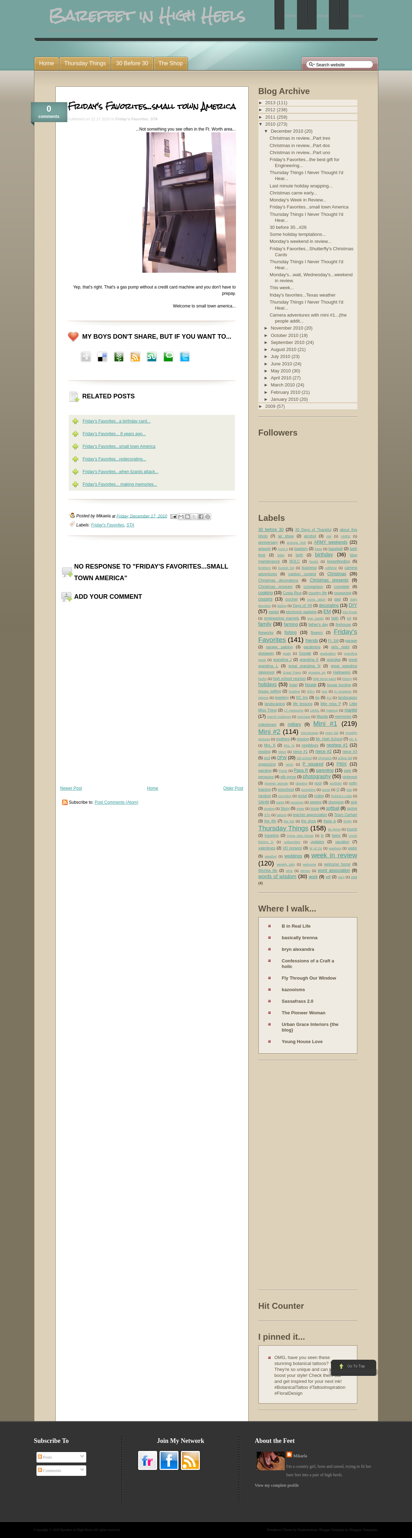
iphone (263, 698)
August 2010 (284, 349)
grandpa (334, 659)
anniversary (268, 542)
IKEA (311, 691)
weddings (293, 856)
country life (318, 593)
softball (332, 808)
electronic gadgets (301, 612)
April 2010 (281, 377)
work (313, 876)
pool (318, 783)
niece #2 (323, 751)
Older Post (233, 788)
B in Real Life (296, 926)
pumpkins (308, 789)
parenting (324, 770)
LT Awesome (293, 710)
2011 (271, 117)
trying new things (300, 835)
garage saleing (279, 647)
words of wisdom (277, 876)
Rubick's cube (341, 796)
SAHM (263, 802)
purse (326, 789)
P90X (342, 764)
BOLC (295, 561)
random (264, 796)
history (347, 679)
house (311, 684)
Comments (49, 1470)
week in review (334, 855)
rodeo (319, 796)
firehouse (343, 624)
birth (299, 555)
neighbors (310, 745)
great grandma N (304, 666)
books (313, 561)
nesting (264, 751)
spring (352, 808)
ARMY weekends (330, 542)
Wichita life (268, 870)
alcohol (310, 536)
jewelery (282, 697)
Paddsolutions (307, 1530)
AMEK (345, 536)
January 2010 (285, 399)
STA (154, 119)
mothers (283, 739)
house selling (269, 691)
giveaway (266, 653)
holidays (267, 684)
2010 (271, 124)
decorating (329, 605)
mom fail (331, 733)
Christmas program (275, 586)
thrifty (348, 821)
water (352, 848)
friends (311, 640)
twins (336, 835)
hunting (294, 691)
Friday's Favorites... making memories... (120, 484)
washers (335, 848)
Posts (45, 1457)
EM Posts (350, 612)
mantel (350, 710)
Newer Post (71, 788)
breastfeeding (338, 561)
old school (304, 758)
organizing (267, 764)
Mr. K (353, 739)
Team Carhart (345, 815)
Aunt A (283, 549)
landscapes (347, 697)
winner (305, 871)
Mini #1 (325, 723)
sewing (316, 802)
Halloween (342, 672)
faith (334, 618)
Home (152, 788)
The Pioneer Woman (304, 1012)
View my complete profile (277, 1485)
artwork (264, 548)
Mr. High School (329, 739)
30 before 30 (271, 529)
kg (317, 697)
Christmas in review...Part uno (300, 152)
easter (274, 612)
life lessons (302, 704)
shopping (336, 802)
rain (349, 789)
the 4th (270, 821)
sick (354, 802)
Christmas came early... (293, 192)
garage (351, 640)
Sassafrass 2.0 (297, 1001)
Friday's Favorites (131, 119)
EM (327, 611)
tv (322, 835)
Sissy (285, 808)
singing (269, 808)
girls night (340, 647)
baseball (336, 548)
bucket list (286, 568)
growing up (316, 672)
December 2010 (287, 131)
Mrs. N (289, 745)
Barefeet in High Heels (76, 1530)
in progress (342, 691)
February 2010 (286, 392)
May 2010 (281, 370)
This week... (282, 287)
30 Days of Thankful (313, 530)
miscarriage (309, 733)
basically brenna (300, 937)
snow (314, 808)
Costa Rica (292, 593)
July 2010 (281, 356)
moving (303, 739)
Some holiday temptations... (298, 234)
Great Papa (292, 672)
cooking (265, 592)
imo (324, 691)
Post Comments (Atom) (117, 802)
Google (305, 653)
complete (342, 586)
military (294, 724)
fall (349, 618)
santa (280, 802)
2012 (271, 109)
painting (265, 770)
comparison (313, 586)
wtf (328, 877)
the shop (308, 821)
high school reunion (289, 678)
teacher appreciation (310, 815)
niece (282, 752)
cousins (265, 599)
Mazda (322, 716)
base (318, 549)
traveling (272, 835)
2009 (271, 406)
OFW (282, 757)
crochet (291, 599)
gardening (312, 647)
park (347, 770)
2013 (271, 102)
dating (281, 606)
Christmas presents (329, 580)
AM (328, 536)
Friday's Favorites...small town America (152, 106)
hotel (293, 685)
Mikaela (300, 1455)
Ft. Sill (333, 640)
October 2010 (285, 335)
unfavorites (292, 842)
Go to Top (352, 1368)
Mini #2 (269, 731)
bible (280, 555)
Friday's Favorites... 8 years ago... (114, 433)
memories (343, 716)
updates (317, 842)
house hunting (339, 685)
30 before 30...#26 (288, 227)
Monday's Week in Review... (298, 200)
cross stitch (316, 599)
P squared (313, 764)
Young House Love (302, 1041)
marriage (303, 716)
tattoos (282, 815)
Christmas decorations (278, 580)
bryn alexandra (298, 949)
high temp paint (324, 679)
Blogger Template (331, 1530)
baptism (301, 548)
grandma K (309, 659)
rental (302, 796)
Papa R (301, 770)
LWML (314, 710)
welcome (309, 864)
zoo (354, 877)
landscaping (275, 704)
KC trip (302, 697)
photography (317, 776)
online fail (345, 758)
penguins (266, 777)
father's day (318, 624)
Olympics (325, 758)
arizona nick (296, 542)
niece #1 (300, 751)
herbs (262, 679)
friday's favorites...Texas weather (303, 295)
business (309, 567)
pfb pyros (288, 777)
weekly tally (286, 864)
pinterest (350, 777)
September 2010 (288, 342)
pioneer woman (276, 783)
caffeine (331, 568)
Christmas (336, 573)
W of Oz (315, 848)
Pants (283, 771)
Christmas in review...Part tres (300, 138)
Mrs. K (270, 745)
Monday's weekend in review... (300, 241)
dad (337, 599)
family (265, 624)
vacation (342, 842)
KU (329, 698)
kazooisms (293, 989)
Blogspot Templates (363, 1530)
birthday (324, 554)
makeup (332, 710)
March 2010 (283, 384)
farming (291, 624)
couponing (342, 593)
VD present (292, 848)
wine (289, 871)
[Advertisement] (286, 1176)
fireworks (265, 632)
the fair (289, 821)
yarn (341, 877)
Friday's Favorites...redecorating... (114, 459)
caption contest (302, 574)
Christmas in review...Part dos (300, 145)
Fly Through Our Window (309, 978)
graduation (328, 653)
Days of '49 (302, 605)
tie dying (334, 829)
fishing (290, 632)
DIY (353, 605)
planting (302, 783)
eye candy (316, 618)
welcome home (337, 864)
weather (271, 856)
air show (286, 536)
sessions (296, 802)
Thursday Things (283, 828)
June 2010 (282, 363)
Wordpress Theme (279, 1530)
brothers (264, 568)
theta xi (329, 821)
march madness (279, 716)
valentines (267, 848)
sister (300, 808)
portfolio (336, 783)
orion (289, 764)
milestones (267, 724)
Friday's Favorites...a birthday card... (117, 421)
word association (334, 870)
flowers (317, 632)
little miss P (330, 704)
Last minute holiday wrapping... (301, 185)
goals (287, 653)
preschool (286, 789)
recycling (284, 796)
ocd (267, 758)
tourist (352, 829)
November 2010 (287, 328)
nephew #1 (337, 745)
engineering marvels (281, 618)
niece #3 (349, 751)
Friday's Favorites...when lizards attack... (120, 471)
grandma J (282, 659)
